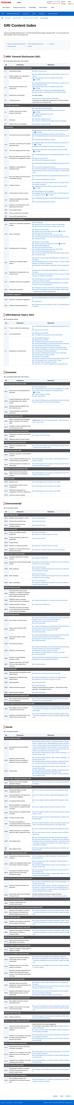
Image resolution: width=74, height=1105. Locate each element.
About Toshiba (43, 7)
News (52, 7)
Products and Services (19, 7)
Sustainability (32, 7)
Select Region (6, 7)
